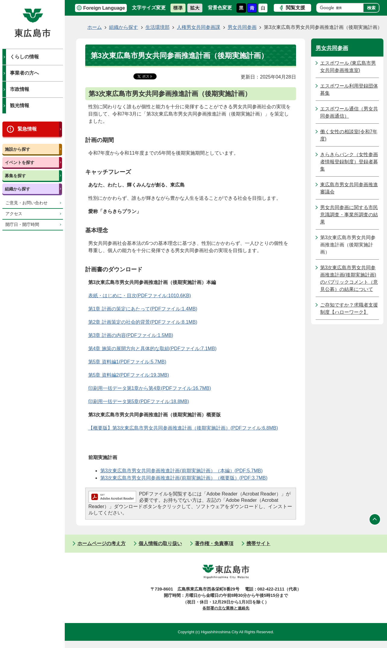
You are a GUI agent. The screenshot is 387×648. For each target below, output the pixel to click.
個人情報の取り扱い (160, 543)
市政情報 (19, 89)
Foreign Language (104, 8)
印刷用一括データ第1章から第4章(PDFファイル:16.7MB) (149, 388)
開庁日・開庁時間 (22, 224)
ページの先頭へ (375, 520)
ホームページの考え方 (101, 543)
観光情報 (19, 105)
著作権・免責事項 (214, 543)
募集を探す (15, 175)
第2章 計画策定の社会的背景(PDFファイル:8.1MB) (143, 322)
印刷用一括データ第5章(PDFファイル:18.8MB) (138, 401)
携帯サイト (258, 543)
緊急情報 (27, 128)
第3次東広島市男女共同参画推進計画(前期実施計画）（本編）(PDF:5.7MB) (181, 470)
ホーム (94, 27)
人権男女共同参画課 (198, 27)
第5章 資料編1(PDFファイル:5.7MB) (127, 361)
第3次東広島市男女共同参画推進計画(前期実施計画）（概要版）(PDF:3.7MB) (184, 477)
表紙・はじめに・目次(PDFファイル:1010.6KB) (139, 295)
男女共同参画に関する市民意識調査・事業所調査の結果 (349, 214)
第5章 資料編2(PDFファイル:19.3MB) (128, 375)
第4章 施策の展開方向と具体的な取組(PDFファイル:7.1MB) (152, 348)
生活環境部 (157, 27)
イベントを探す (19, 162)
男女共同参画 (242, 27)
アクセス (13, 213)
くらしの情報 (24, 56)
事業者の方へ (24, 73)
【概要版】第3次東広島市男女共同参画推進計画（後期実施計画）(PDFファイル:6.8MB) (183, 427)
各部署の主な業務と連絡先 (225, 608)
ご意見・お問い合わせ (26, 203)
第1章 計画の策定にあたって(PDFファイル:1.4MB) (143, 308)
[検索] (341, 8)
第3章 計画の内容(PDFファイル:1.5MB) (130, 335)
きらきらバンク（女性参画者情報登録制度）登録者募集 (349, 161)
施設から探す (17, 149)
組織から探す (17, 189)
